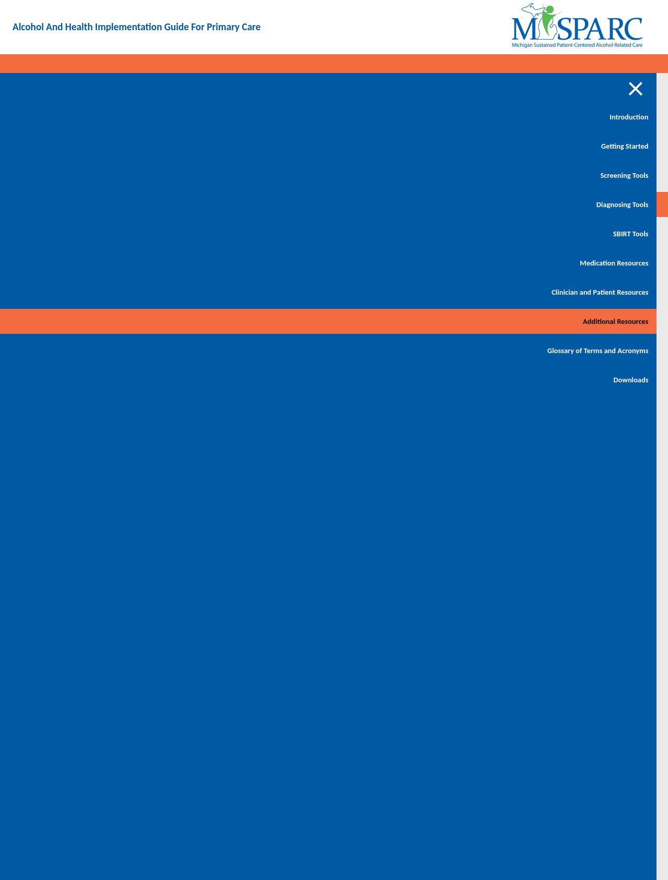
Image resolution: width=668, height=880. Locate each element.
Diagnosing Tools (70, 204)
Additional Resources (63, 334)
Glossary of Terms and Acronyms (62, 369)
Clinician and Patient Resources (64, 298)
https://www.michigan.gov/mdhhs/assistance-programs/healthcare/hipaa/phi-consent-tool (422, 774)
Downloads (78, 404)
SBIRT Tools (78, 233)
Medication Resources (62, 263)
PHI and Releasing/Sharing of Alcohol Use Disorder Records (161, 260)
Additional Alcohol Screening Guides (165, 165)
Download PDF (605, 99)
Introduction (76, 117)
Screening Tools (72, 175)
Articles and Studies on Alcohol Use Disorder (158, 123)
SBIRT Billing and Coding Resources (156, 207)
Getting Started (72, 146)
